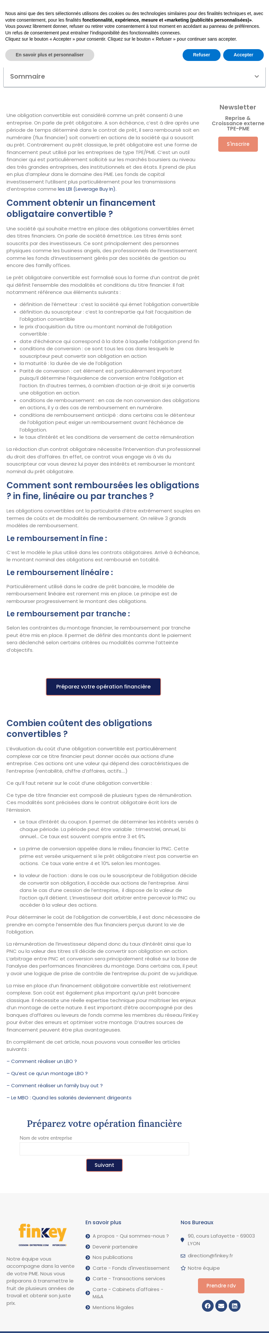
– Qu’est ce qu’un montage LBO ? (47, 1073)
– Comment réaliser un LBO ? (42, 1061)
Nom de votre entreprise (46, 1138)
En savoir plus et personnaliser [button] (50, 1320)
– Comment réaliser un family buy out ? (55, 1085)
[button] (56, 7)
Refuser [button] (201, 1320)
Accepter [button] (243, 1320)
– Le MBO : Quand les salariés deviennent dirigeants (70, 1097)
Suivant (104, 1165)
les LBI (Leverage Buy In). (87, 188)
